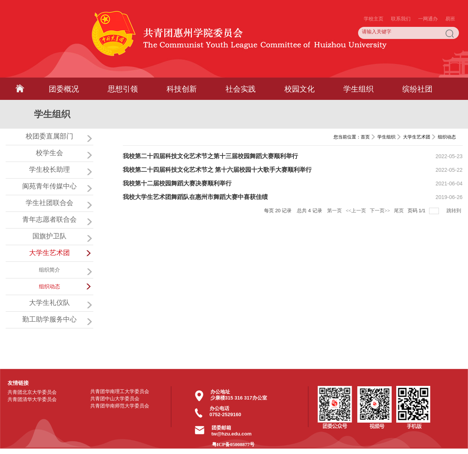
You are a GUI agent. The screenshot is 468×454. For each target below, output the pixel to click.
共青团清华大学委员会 (32, 399)
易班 (450, 4)
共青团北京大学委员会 (32, 392)
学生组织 (386, 137)
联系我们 (400, 4)
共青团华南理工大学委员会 (119, 391)
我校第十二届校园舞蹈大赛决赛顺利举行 (177, 183)
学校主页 (373, 4)
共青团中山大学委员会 (114, 398)
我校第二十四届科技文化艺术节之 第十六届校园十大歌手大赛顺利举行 (217, 169)
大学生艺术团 (416, 137)
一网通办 (428, 4)
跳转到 (454, 210)
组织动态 (447, 137)
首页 (365, 137)
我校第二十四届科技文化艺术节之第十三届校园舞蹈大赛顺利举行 (210, 156)
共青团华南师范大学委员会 (119, 406)
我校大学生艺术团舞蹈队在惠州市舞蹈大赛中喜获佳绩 (195, 197)
